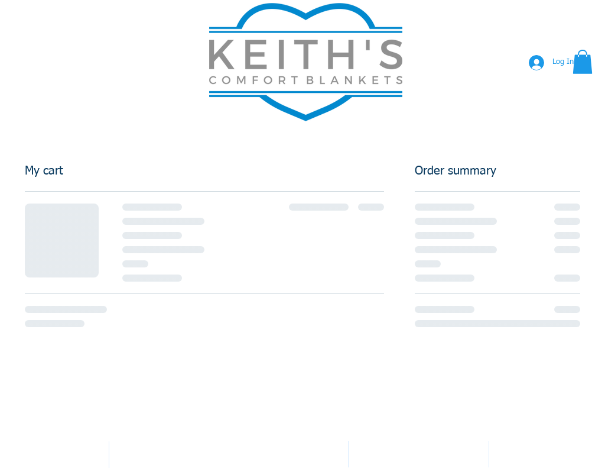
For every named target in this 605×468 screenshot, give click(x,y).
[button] (583, 62)
